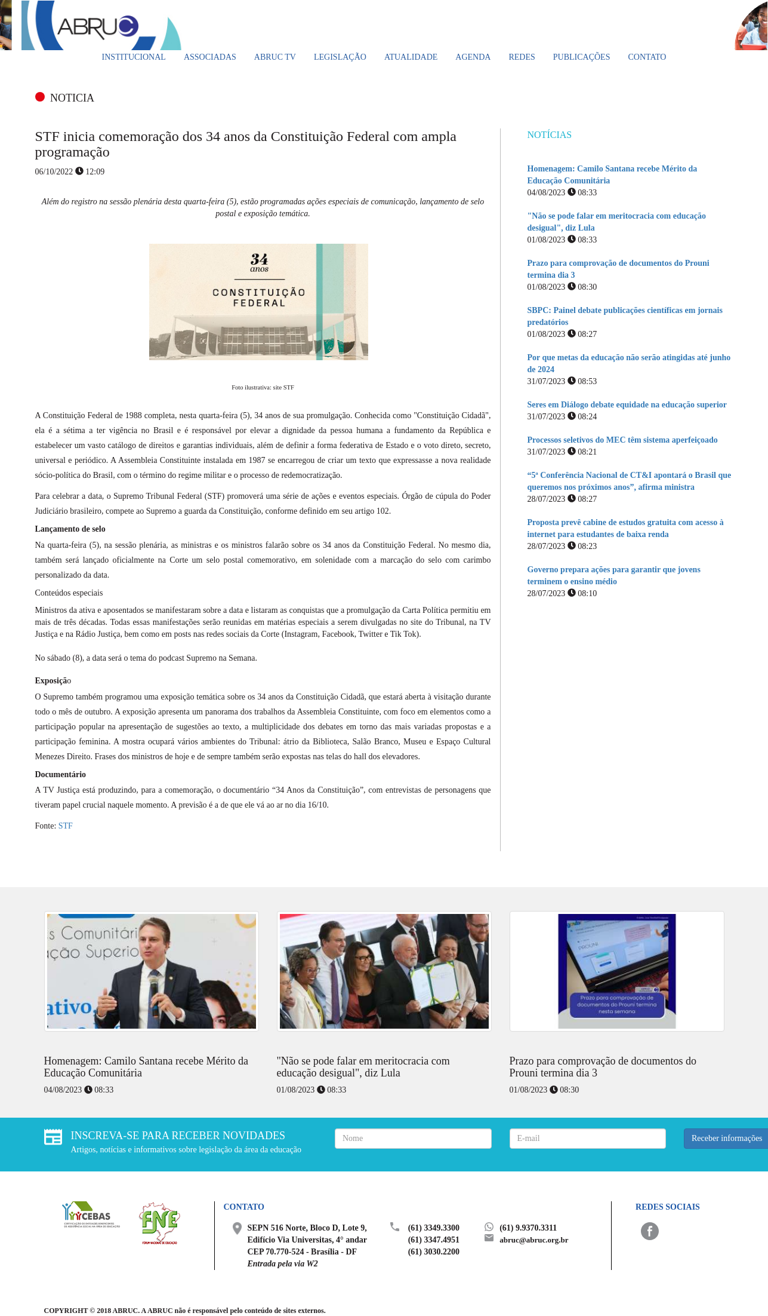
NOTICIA (72, 98)
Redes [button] (521, 57)
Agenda (473, 57)
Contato (647, 57)
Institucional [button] (134, 57)
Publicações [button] (581, 57)
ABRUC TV (275, 57)
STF (65, 825)
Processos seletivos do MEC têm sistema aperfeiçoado (623, 439)
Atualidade (410, 57)
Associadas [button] (210, 57)
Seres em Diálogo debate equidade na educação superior (627, 404)
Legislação (340, 57)
